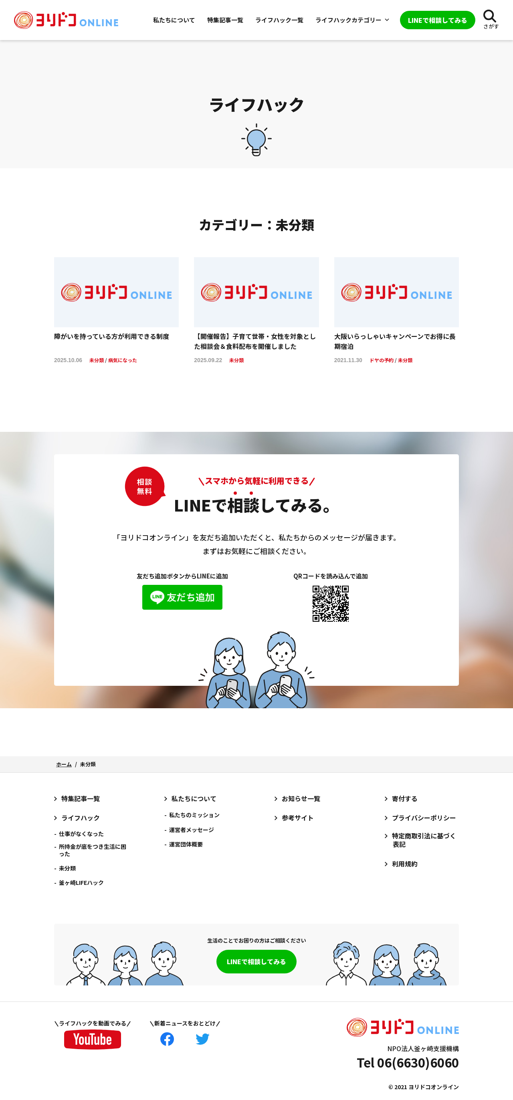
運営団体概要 (186, 844)
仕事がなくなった (81, 833)
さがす (491, 26)
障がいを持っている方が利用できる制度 (111, 336)
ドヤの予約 (382, 360)
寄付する (405, 798)
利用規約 (405, 864)
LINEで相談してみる (256, 961)
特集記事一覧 (225, 20)
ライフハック (80, 818)
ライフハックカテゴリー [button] (352, 20)
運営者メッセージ (191, 829)
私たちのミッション (194, 814)
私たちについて (174, 20)
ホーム (64, 764)
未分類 (96, 360)
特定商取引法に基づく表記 (424, 840)
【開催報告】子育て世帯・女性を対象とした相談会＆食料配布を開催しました (255, 341)
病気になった (122, 360)
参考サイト (298, 818)
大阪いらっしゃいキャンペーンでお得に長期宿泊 (395, 341)
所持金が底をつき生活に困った (92, 850)
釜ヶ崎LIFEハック (81, 882)
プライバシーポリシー (424, 818)
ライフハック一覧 (279, 20)
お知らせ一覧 (301, 798)
